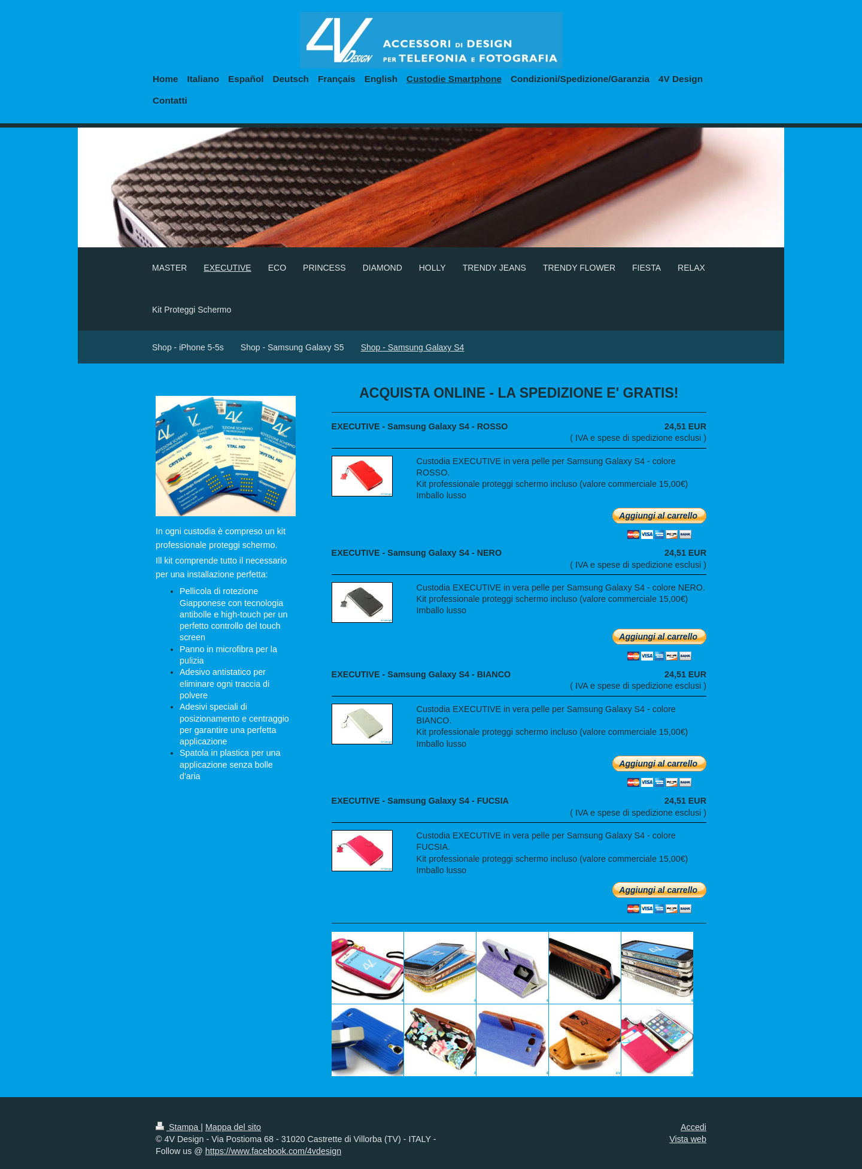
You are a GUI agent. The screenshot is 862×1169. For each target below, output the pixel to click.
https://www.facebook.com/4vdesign (273, 1151)
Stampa (178, 1127)
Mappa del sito (233, 1127)
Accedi (693, 1127)
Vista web (687, 1139)
